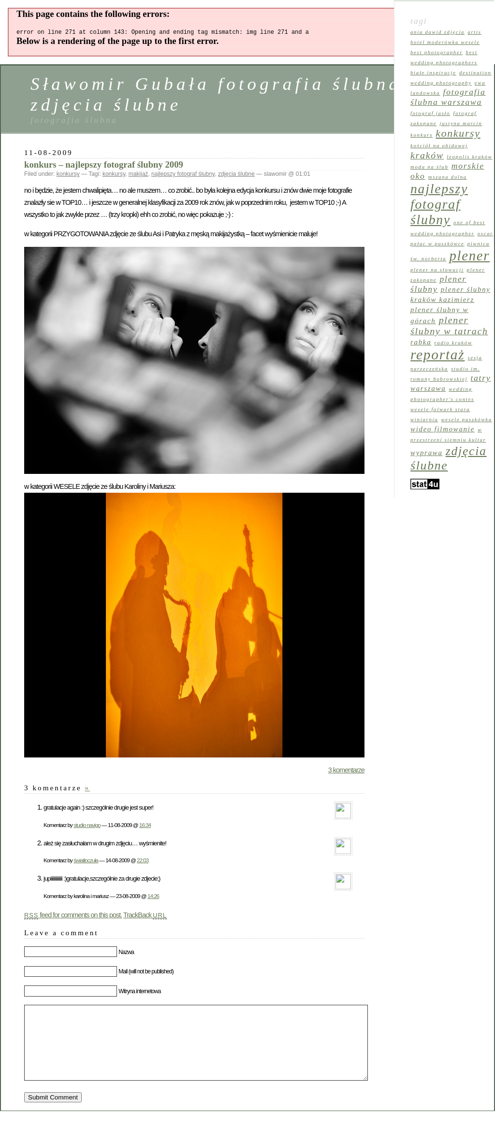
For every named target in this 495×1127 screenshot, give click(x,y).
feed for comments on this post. (73, 916)
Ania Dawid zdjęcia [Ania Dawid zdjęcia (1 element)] (437, 32)
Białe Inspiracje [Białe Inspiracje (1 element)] (433, 72)
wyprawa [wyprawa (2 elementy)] (426, 453)
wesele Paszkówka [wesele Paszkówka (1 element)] (466, 419)
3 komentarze (346, 771)
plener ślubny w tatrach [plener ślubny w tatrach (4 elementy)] (449, 325)
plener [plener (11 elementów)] (469, 255)
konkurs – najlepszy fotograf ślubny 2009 (103, 166)
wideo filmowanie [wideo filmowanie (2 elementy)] (442, 429)
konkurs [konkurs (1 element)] (421, 135)
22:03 (142, 861)
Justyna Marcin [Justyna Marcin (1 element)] (461, 123)
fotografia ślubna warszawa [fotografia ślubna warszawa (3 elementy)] (448, 97)
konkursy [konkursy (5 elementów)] (458, 133)
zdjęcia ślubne (236, 175)
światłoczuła (85, 861)
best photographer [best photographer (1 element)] (436, 52)
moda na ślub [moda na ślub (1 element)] (429, 167)
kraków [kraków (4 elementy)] (427, 155)
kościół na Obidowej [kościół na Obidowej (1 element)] (439, 145)
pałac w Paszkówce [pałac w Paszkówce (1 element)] (437, 243)
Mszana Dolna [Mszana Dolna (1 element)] (447, 177)
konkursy (68, 175)
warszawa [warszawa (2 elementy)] (428, 388)
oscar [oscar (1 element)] (485, 233)
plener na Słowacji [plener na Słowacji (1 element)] (437, 269)
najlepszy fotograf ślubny (183, 175)
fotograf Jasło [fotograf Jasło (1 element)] (430, 113)
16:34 (145, 826)
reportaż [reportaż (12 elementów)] (437, 354)
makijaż (138, 175)
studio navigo (87, 826)
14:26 (153, 897)
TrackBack (145, 916)
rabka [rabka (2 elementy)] (420, 342)
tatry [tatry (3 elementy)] (480, 378)
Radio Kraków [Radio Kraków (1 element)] (453, 342)
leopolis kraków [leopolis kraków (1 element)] (469, 156)
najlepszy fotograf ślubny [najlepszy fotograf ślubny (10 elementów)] (439, 204)
